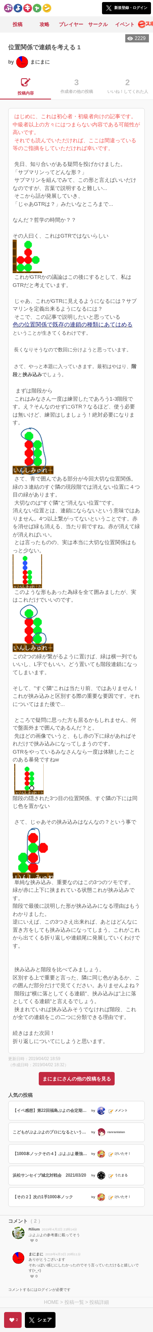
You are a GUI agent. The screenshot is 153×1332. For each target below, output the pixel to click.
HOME (51, 1302)
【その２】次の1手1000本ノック (43, 1197)
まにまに (36, 1254)
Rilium (34, 1229)
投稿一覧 (74, 1302)
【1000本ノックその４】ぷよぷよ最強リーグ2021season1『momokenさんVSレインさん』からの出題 (51, 1153)
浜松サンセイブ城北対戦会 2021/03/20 (49, 1175)
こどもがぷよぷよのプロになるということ (51, 1132)
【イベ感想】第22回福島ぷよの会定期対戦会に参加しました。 (51, 1110)
